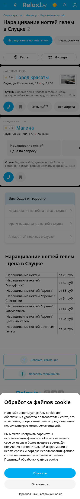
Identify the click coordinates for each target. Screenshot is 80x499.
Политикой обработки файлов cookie (31, 459)
